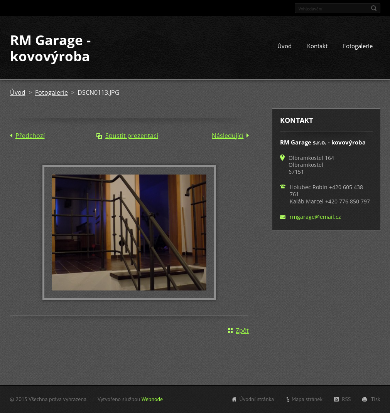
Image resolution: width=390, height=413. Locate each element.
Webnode (152, 399)
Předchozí (30, 135)
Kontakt (317, 46)
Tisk (375, 399)
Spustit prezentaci (131, 135)
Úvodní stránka (257, 399)
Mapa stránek (307, 399)
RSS (346, 399)
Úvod (284, 46)
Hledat (374, 8)
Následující (227, 135)
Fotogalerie (358, 46)
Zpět (242, 330)
